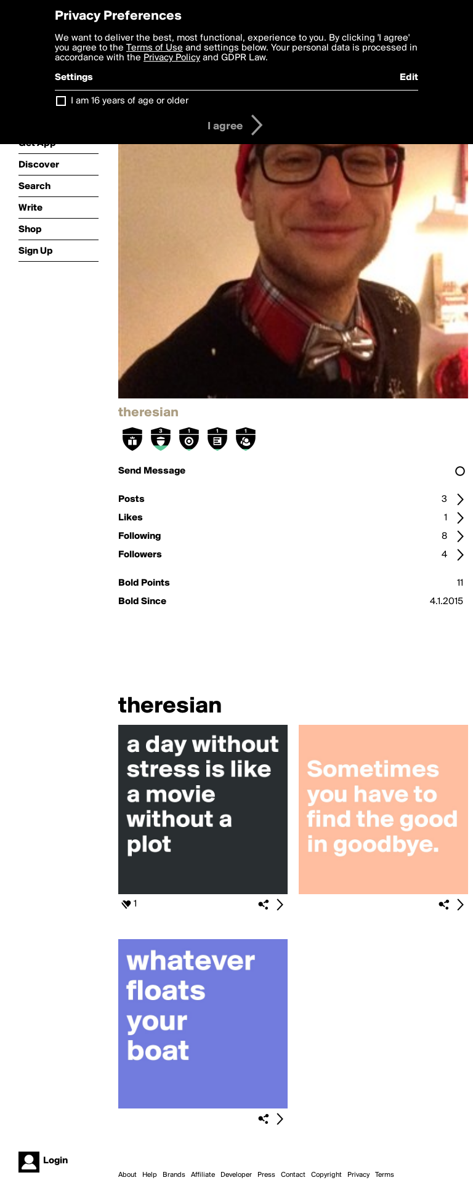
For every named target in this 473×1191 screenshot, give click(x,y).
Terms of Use (154, 48)
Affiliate (203, 1175)
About (127, 1175)
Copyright (326, 1175)
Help (149, 1175)
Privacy (358, 1175)
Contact (293, 1175)
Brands (174, 1175)
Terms (384, 1175)
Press (266, 1175)
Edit (409, 78)
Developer (236, 1175)
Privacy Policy (172, 58)
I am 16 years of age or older (129, 101)
